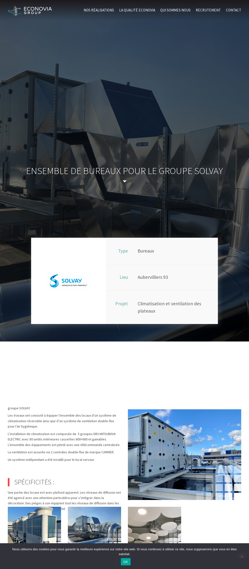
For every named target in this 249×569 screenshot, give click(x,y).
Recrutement (208, 10)
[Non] (241, 556)
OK (125, 562)
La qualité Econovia (137, 10)
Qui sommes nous (175, 10)
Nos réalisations (99, 10)
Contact (233, 10)
